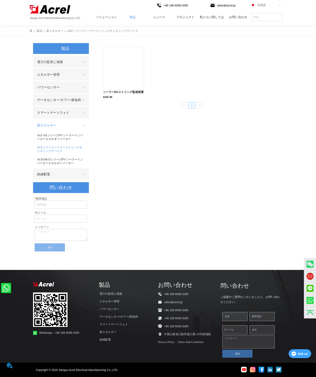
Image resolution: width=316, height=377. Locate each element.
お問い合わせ (238, 17)
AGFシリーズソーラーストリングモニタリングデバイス (102, 30)
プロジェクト (185, 17)
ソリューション (106, 17)
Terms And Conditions (191, 342)
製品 (133, 17)
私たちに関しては (212, 17)
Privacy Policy (166, 342)
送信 (49, 247)
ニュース (159, 17)
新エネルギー (54, 30)
